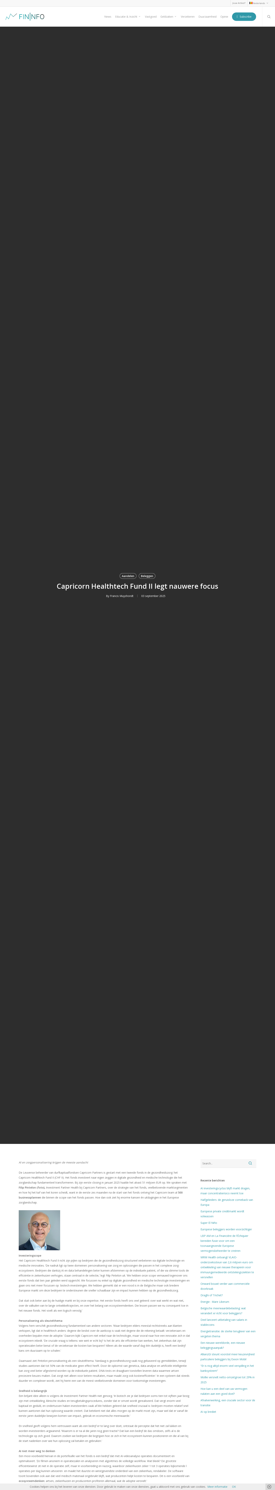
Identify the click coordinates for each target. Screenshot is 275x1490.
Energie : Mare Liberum (215, 1302)
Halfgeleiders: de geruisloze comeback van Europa (227, 1202)
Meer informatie (217, 1486)
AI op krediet (208, 1412)
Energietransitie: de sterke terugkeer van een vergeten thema (228, 1333)
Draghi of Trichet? (212, 1295)
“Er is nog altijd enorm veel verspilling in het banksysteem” (227, 1368)
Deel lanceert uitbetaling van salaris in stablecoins (224, 1322)
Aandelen (128, 576)
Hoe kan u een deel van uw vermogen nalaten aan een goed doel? (224, 1391)
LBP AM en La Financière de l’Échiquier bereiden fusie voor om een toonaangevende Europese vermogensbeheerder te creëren (224, 1243)
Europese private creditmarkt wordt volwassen (222, 1213)
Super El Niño (209, 1223)
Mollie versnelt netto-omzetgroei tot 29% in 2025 (228, 1379)
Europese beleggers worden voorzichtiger (226, 1229)
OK (234, 1486)
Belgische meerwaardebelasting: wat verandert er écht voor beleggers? (223, 1310)
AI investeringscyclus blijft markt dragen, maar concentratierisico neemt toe (225, 1190)
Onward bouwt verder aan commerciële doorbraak (225, 1286)
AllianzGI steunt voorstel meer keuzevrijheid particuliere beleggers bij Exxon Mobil (228, 1356)
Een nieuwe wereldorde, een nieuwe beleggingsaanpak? (223, 1345)
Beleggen (147, 576)
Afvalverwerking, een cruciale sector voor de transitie (228, 1402)
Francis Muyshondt (121, 596)
